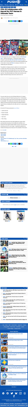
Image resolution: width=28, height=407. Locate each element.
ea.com (4, 130)
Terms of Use (12, 326)
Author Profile (9, 190)
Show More (14, 386)
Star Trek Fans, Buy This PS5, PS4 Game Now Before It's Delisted (15, 317)
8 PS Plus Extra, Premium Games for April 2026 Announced (13, 297)
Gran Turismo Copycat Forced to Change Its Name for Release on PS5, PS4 (14, 294)
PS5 (9, 7)
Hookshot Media (7, 399)
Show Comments (14, 197)
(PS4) (3, 134)
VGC (16, 405)
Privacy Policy (6, 326)
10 (7, 270)
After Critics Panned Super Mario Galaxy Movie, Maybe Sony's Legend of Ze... (14, 310)
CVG (26, 405)
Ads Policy (18, 326)
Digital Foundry (24, 403)
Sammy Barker (6, 17)
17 (7, 258)
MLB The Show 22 (19, 59)
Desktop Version (18, 328)
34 (6, 251)
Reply (19, 190)
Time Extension (17, 403)
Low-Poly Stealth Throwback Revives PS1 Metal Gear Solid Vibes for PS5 (14, 304)
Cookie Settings (10, 328)
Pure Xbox (12, 403)
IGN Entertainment (16, 399)
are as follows (16, 108)
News (2, 7)
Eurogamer (12, 405)
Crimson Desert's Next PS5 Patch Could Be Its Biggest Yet (15, 319)
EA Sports (5, 7)
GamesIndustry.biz (21, 405)
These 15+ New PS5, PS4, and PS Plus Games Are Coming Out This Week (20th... (13, 300)
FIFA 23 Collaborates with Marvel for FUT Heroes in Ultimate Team (11, 11)
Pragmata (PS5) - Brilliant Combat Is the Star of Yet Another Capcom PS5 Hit (14, 307)
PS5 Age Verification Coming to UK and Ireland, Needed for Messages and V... (14, 314)
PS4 (12, 7)
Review (5, 140)
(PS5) (3, 135)
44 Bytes (24, 399)
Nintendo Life (6, 403)
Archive (22, 326)
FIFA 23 (12, 62)
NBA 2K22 (12, 59)
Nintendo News (3, 405)
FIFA (14, 7)
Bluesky (15, 190)
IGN (8, 405)
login (15, 204)
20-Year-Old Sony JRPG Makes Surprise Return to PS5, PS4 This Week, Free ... (14, 291)
